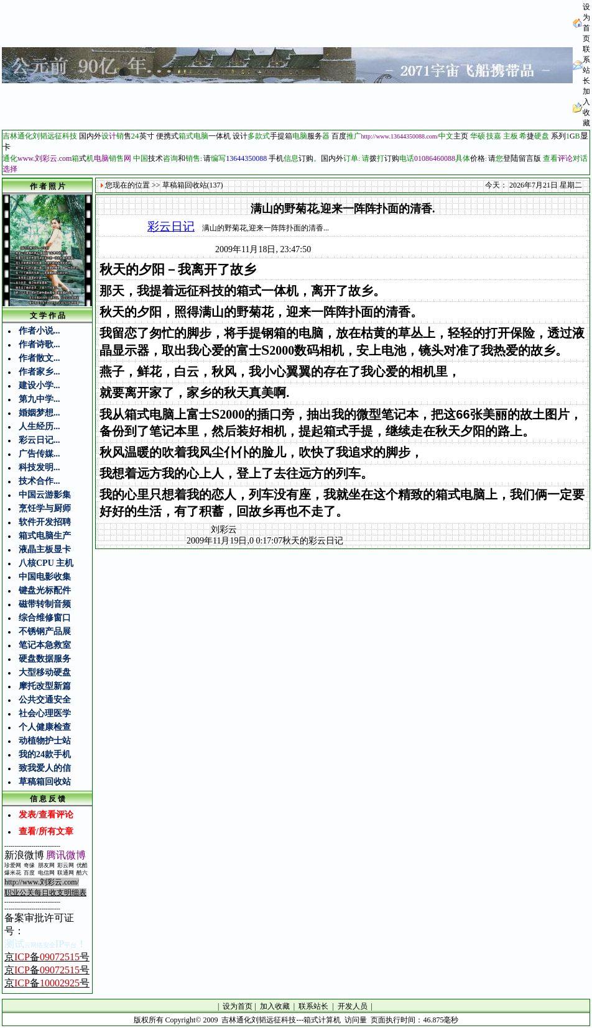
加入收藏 (275, 1006)
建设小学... (39, 385)
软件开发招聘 (45, 522)
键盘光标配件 (45, 590)
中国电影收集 (45, 576)
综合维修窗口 (45, 617)
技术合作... (39, 481)
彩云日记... (39, 440)
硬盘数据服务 (45, 658)
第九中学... (39, 399)
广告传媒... (39, 453)
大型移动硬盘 (45, 672)
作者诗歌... (39, 344)
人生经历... (39, 426)
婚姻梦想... (39, 412)
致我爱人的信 (45, 768)
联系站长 (313, 1006)
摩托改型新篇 (45, 686)
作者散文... (39, 358)
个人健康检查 (45, 727)
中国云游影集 (45, 494)
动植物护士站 (45, 740)
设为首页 (237, 1006)
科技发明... (39, 467)
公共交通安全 (45, 699)
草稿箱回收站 (45, 781)
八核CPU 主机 (46, 563)
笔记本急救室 (45, 645)
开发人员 (353, 1006)
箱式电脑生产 (45, 535)
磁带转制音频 (45, 604)
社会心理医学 (45, 713)
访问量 (356, 1020)
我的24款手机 (45, 754)
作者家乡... (39, 371)
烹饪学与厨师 (45, 508)
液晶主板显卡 (45, 549)
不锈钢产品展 (45, 631)
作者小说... (39, 330)
